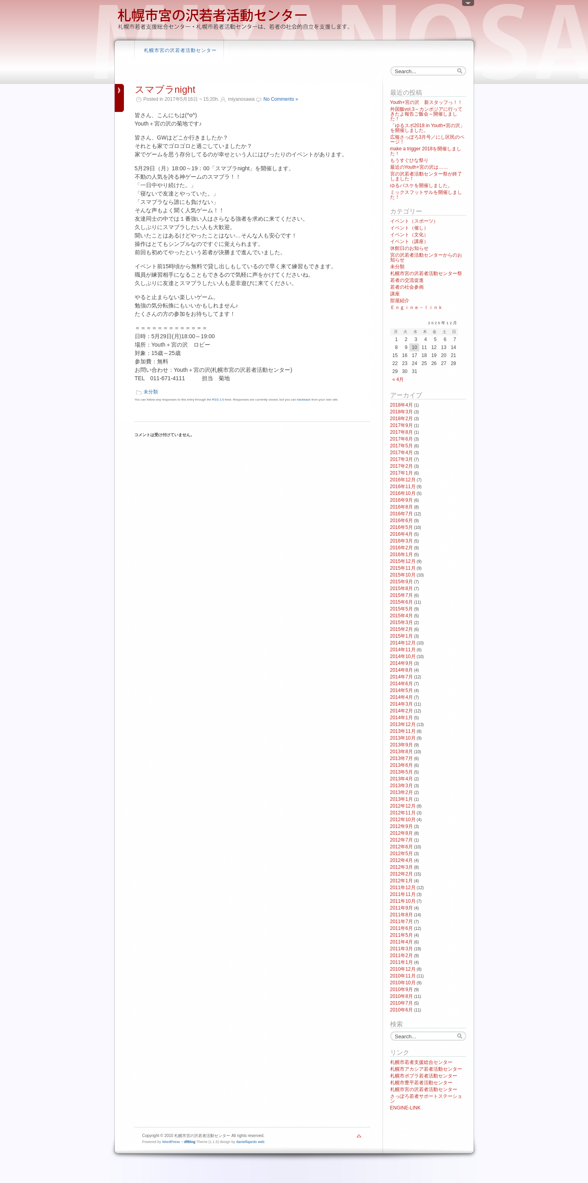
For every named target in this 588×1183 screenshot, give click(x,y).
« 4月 (398, 379)
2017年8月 (401, 432)
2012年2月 (401, 874)
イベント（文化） (409, 234)
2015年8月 (401, 588)
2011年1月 (401, 962)
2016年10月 (403, 493)
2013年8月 (401, 751)
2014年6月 (401, 683)
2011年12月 (403, 887)
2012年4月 (401, 860)
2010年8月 (401, 996)
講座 (395, 294)
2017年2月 (401, 466)
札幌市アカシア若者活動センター (426, 1069)
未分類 (151, 392)
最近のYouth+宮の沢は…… (419, 167)
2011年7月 (401, 921)
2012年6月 (401, 847)
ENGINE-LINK (405, 1108)
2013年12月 (403, 724)
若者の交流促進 (407, 280)
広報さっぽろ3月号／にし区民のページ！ (427, 139)
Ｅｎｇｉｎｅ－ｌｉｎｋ (416, 307)
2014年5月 (401, 690)
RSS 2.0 (218, 399)
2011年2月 (401, 955)
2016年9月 (401, 500)
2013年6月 (401, 765)
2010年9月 (401, 989)
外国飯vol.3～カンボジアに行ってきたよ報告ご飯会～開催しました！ (426, 114)
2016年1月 (401, 554)
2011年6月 (401, 928)
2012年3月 (401, 867)
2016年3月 (401, 541)
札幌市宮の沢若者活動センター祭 (426, 273)
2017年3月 (401, 459)
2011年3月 (401, 949)
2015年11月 (403, 568)
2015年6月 (401, 602)
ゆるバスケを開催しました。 (421, 185)
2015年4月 (401, 615)
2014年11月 (403, 649)
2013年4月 (401, 779)
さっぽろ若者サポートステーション (426, 1098)
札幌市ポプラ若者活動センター (423, 1076)
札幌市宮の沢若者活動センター (180, 50)
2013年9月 (401, 745)
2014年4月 (401, 697)
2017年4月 (401, 452)
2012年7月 (401, 840)
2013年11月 (403, 731)
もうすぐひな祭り (409, 160)
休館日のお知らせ (409, 248)
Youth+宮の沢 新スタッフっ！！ (426, 102)
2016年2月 (401, 548)
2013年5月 (401, 772)
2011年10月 (403, 901)
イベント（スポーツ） (414, 221)
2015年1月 (401, 636)
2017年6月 (401, 439)
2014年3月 (401, 704)
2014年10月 (403, 656)
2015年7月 (401, 595)
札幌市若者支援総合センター (421, 1062)
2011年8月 (401, 915)
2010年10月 (403, 983)
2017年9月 (401, 425)
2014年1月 (401, 717)
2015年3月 (401, 622)
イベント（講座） (409, 241)
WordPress (171, 1142)
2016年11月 (403, 486)
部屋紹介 (399, 300)
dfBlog (189, 1142)
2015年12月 (403, 561)
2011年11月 (403, 894)
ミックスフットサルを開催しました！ (426, 195)
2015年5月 (401, 609)
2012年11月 (403, 813)
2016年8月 (401, 507)
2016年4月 (401, 534)
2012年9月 (401, 826)
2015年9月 (401, 582)
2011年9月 (401, 908)
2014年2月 (401, 711)
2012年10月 (403, 819)
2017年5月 (401, 446)
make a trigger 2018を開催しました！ (426, 151)
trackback (304, 399)
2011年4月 (401, 942)
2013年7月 (401, 758)
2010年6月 (401, 1010)
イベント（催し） (409, 228)
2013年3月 (401, 785)
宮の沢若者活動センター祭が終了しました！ (426, 176)
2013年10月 (403, 738)
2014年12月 (403, 643)
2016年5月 (401, 527)
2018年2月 (401, 418)
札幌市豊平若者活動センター (421, 1082)
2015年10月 (403, 575)
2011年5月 (401, 935)
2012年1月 (401, 881)
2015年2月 (401, 629)
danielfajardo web (250, 1142)
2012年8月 (401, 833)
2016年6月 (401, 520)
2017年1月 (401, 473)
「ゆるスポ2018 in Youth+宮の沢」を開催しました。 (427, 128)
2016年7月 (401, 514)
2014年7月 (401, 677)
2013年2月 (401, 792)
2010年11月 (403, 976)
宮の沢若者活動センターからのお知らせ (426, 257)
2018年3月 (401, 412)
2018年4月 (401, 405)
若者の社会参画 (407, 287)
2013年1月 (401, 799)
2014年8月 (401, 670)
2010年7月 (401, 1003)
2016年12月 (403, 480)
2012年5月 (401, 853)
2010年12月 (403, 969)
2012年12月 (403, 806)
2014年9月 (401, 663)
